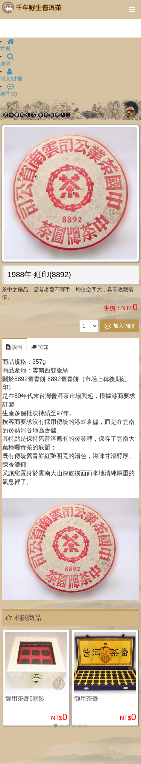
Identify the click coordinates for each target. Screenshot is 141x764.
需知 (40, 347)
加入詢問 (119, 326)
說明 (14, 347)
